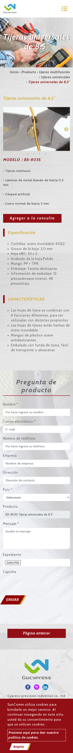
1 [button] (28, 154)
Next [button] (66, 129)
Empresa (10, 455)
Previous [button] (6, 129)
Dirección (10, 472)
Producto (29, 72)
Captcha (9, 572)
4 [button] (45, 154)
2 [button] (34, 154)
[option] (36, 129)
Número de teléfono (19, 438)
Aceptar (18, 747)
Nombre (10, 404)
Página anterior (36, 633)
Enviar (12, 599)
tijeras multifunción (54, 72)
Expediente (12, 555)
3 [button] (39, 154)
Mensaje (11, 524)
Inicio (14, 72)
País (7, 490)
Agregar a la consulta (32, 218)
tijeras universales (55, 77)
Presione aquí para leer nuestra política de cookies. (34, 735)
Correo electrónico (19, 421)
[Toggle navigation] (64, 9)
